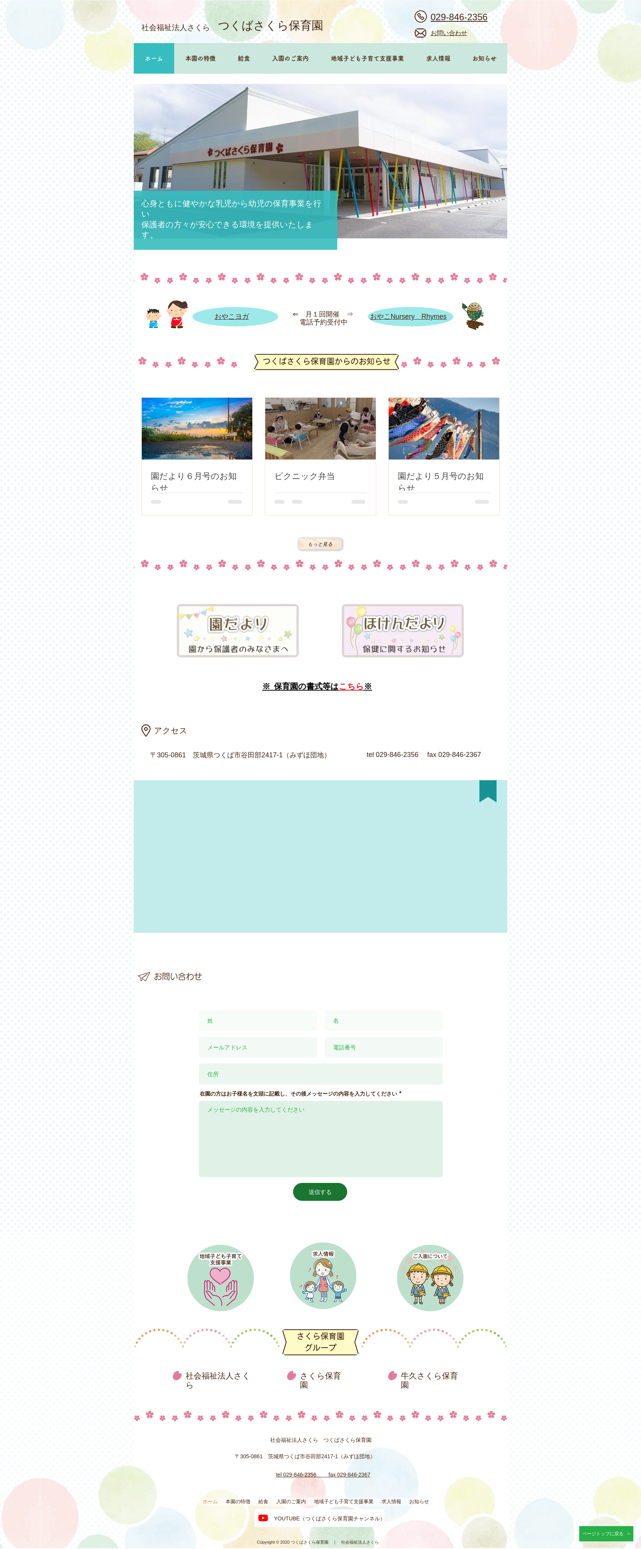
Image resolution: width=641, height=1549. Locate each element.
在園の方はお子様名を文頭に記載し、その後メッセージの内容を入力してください (298, 1093)
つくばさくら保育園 (270, 25)
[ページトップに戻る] (606, 1533)
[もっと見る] (320, 544)
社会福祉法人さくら (175, 27)
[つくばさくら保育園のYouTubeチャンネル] (263, 1518)
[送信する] (320, 1192)
